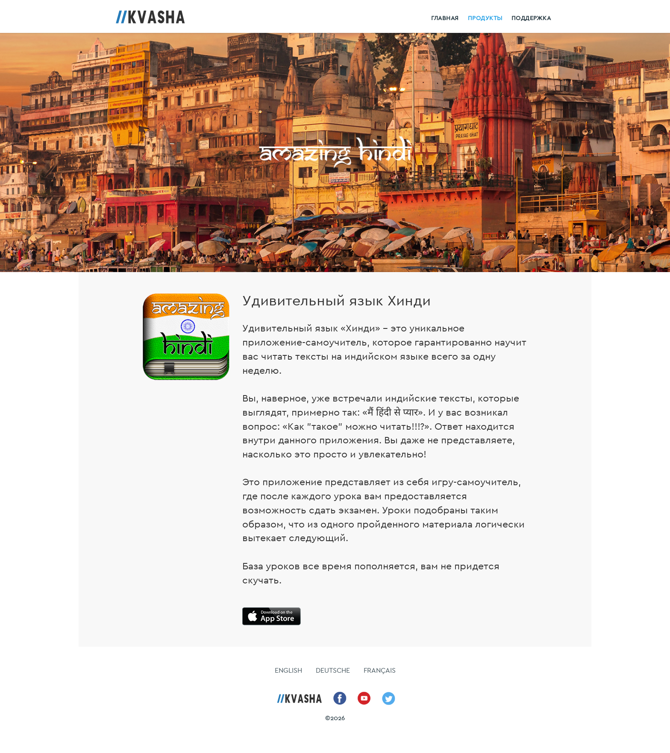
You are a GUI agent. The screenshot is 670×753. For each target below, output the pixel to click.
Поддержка (531, 18)
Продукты (485, 18)
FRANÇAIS (380, 670)
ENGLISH (288, 670)
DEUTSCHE (333, 670)
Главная (445, 18)
